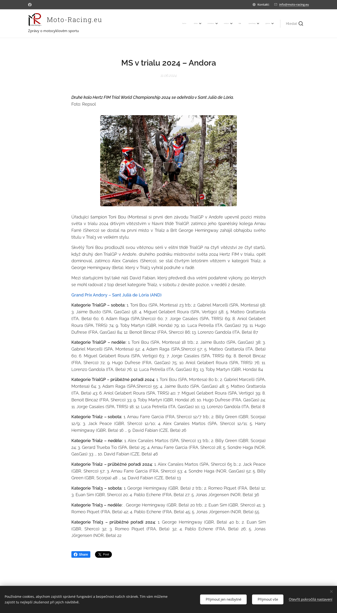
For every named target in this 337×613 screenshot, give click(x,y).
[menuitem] (217, 24)
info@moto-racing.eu (294, 4)
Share (81, 554)
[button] (294, 24)
